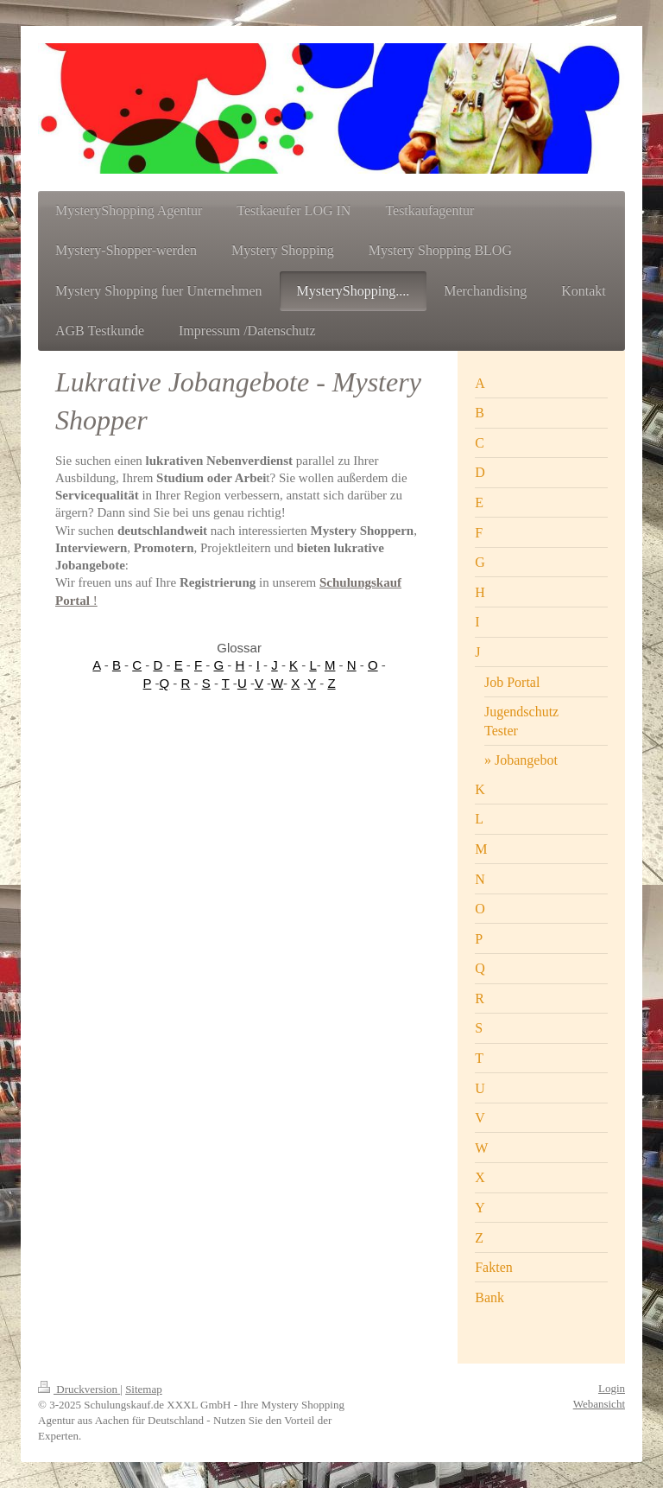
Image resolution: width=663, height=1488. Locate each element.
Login (611, 1388)
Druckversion (79, 1389)
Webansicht (599, 1403)
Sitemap (143, 1389)
